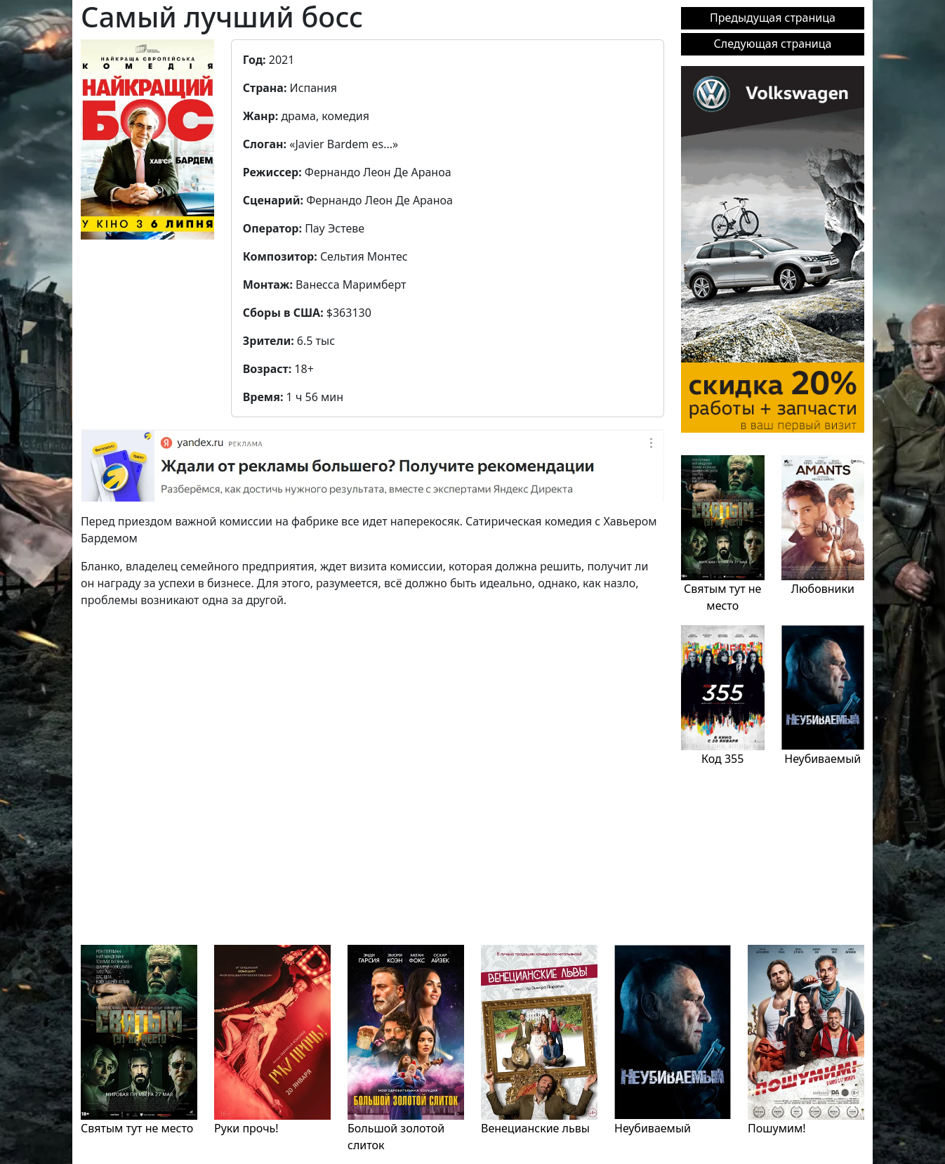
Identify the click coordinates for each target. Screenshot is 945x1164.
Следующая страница (773, 43)
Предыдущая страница (772, 17)
